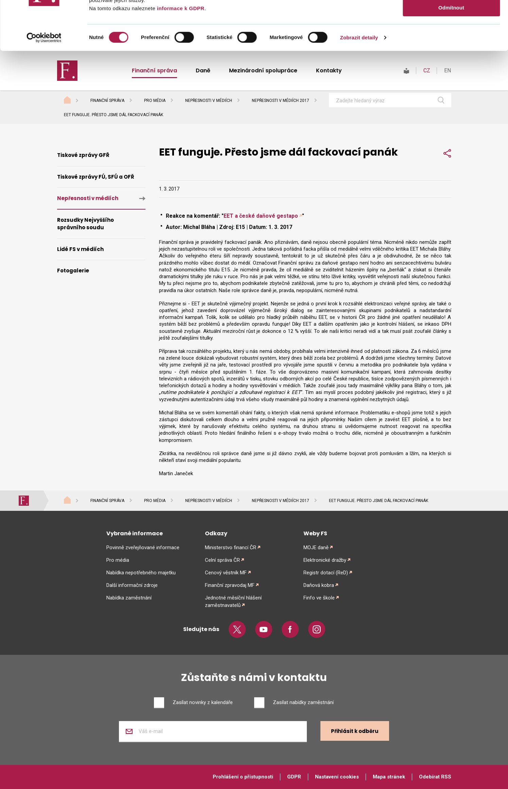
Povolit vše (451, 17)
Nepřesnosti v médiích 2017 (280, 100)
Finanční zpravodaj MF (230, 585)
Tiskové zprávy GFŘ (83, 155)
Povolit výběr (451, 37)
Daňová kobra (318, 585)
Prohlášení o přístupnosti (243, 777)
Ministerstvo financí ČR (230, 547)
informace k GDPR (179, 57)
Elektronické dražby (324, 560)
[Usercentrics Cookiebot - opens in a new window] (44, 87)
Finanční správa (107, 100)
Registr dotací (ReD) (325, 573)
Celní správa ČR (222, 560)
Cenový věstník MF (226, 573)
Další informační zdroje (132, 585)
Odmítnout (451, 56)
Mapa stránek (389, 777)
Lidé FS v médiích (80, 249)
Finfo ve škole (319, 598)
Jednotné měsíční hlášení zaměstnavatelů (233, 601)
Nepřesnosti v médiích (208, 100)
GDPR (294, 777)
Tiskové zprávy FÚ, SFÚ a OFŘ (95, 176)
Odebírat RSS (435, 777)
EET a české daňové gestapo (261, 216)
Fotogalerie (73, 270)
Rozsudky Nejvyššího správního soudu (85, 223)
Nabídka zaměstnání (129, 598)
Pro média (154, 100)
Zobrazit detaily (359, 86)
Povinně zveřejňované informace (142, 547)
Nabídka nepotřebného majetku (141, 573)
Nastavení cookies (337, 777)
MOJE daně (316, 547)
